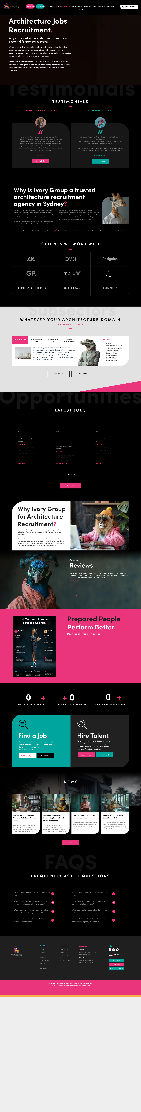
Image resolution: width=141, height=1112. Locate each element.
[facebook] (110, 950)
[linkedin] (117, 950)
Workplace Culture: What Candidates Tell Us (113, 816)
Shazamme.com (85, 985)
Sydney (81, 949)
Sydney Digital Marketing (65, 985)
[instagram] (113, 950)
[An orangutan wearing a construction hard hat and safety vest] (56, 803)
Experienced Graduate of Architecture (63, 438)
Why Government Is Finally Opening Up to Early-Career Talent (24, 818)
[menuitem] (55, 6)
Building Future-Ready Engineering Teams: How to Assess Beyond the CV (54, 818)
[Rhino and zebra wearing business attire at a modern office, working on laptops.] (115, 803)
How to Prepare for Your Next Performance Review (84, 816)
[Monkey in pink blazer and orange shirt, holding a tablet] (85, 803)
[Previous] (55, 474)
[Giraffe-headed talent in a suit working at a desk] (26, 803)
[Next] (87, 474)
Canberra (82, 957)
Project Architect (27, 434)
